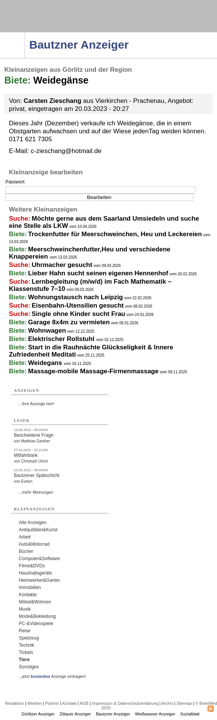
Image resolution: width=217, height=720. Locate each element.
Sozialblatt (190, 714)
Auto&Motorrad (34, 544)
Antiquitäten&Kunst (38, 530)
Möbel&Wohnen (35, 602)
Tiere (24, 660)
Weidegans (46, 362)
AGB (84, 703)
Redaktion (14, 703)
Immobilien (30, 587)
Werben (34, 703)
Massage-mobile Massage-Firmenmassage (93, 371)
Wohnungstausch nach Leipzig (75, 297)
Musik (25, 609)
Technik (27, 645)
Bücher (26, 551)
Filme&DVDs (32, 566)
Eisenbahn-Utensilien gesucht (77, 305)
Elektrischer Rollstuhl (62, 339)
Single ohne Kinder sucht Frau (78, 313)
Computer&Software (39, 559)
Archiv (167, 703)
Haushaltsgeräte (35, 573)
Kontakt (69, 703)
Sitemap (184, 703)
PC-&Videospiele (36, 623)
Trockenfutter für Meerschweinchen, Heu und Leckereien (115, 234)
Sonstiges (29, 667)
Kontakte (28, 595)
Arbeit (25, 537)
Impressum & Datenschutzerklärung (125, 703)
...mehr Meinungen (36, 492)
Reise (25, 631)
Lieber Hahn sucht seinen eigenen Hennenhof (98, 273)
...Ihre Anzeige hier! (37, 404)
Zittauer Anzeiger (75, 714)
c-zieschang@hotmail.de (66, 151)
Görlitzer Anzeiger (37, 714)
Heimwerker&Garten (39, 580)
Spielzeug (29, 638)
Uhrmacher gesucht (61, 264)
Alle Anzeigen (33, 522)
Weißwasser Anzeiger (155, 714)
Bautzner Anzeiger (113, 714)
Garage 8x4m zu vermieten (69, 322)
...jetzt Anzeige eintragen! (52, 676)
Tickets (26, 652)
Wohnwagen (47, 330)
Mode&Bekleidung (37, 616)
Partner (52, 703)
